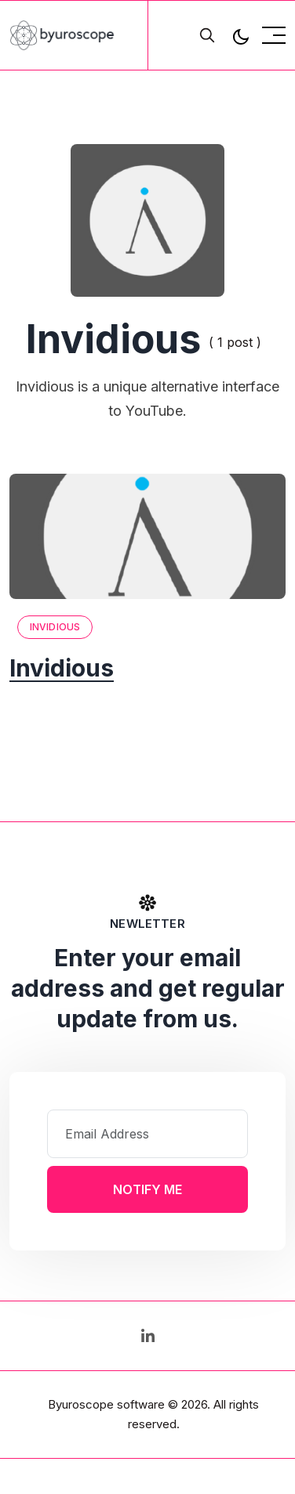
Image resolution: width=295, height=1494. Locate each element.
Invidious (55, 627)
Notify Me (147, 1189)
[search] (207, 35)
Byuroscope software (106, 1404)
